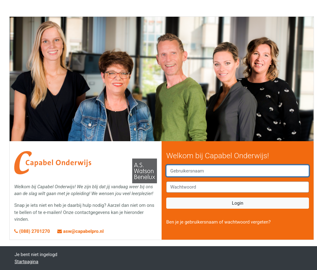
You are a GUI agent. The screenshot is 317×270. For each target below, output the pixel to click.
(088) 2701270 (32, 231)
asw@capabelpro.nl (80, 231)
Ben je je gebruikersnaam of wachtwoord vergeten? (218, 222)
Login (237, 203)
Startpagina (26, 261)
